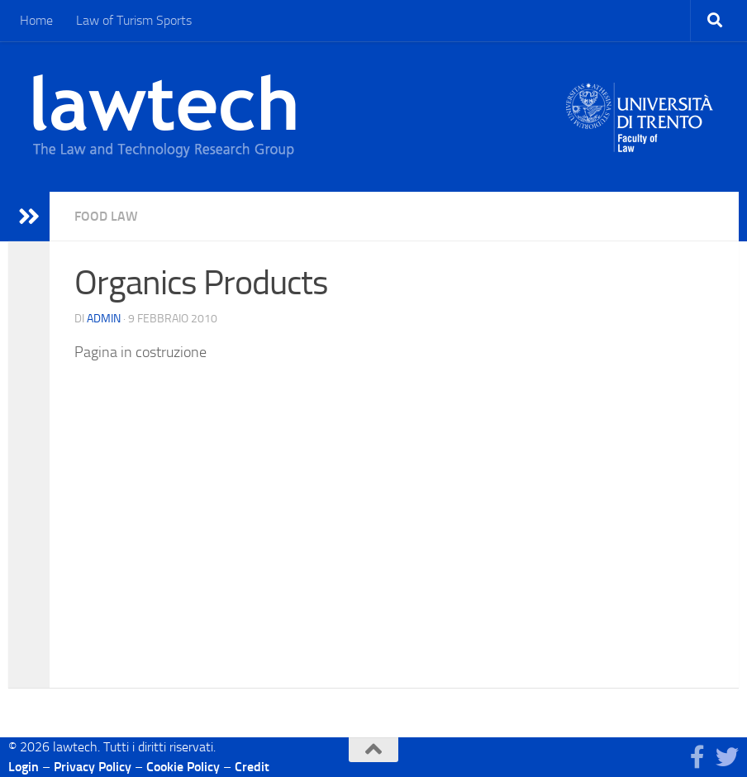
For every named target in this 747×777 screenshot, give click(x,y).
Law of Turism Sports (134, 20)
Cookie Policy (183, 767)
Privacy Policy (92, 767)
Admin (104, 319)
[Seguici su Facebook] (697, 757)
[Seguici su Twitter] (727, 757)
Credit (252, 767)
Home (36, 20)
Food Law (106, 216)
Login (23, 767)
